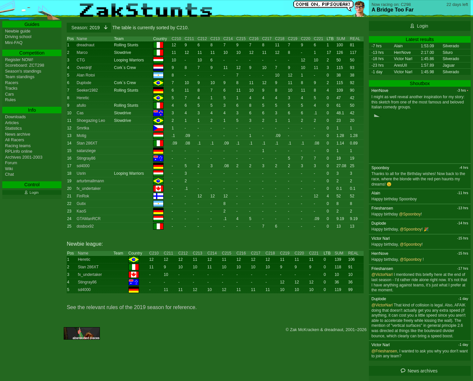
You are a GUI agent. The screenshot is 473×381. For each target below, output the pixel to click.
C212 (202, 38)
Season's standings (23, 71)
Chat (9, 174)
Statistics (13, 128)
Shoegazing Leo (91, 120)
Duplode (84, 82)
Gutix (81, 203)
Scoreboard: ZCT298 (24, 65)
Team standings (19, 76)
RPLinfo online (18, 151)
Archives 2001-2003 (23, 157)
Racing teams (18, 145)
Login (422, 26)
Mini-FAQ (13, 42)
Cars (9, 94)
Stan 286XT (87, 143)
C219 (293, 38)
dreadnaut (85, 45)
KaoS (81, 211)
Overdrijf (84, 67)
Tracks (11, 88)
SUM (340, 38)
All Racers (14, 139)
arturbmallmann (90, 181)
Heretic (83, 98)
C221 (318, 38)
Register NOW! (19, 59)
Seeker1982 (87, 90)
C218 (279, 38)
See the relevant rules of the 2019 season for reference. (132, 307)
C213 (215, 38)
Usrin (81, 173)
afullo (81, 105)
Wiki (9, 168)
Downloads (15, 116)
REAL (355, 38)
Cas (80, 113)
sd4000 (83, 166)
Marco (82, 52)
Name (82, 38)
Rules (10, 99)
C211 (189, 38)
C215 (241, 38)
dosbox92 (85, 226)
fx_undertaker (89, 188)
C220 (305, 38)
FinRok (83, 196)
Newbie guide (18, 31)
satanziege (86, 150)
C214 (228, 38)
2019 (86, 27)
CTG (81, 60)
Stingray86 (86, 158)
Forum (11, 162)
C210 (176, 38)
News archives (423, 370)
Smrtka (83, 128)
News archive (17, 134)
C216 (254, 38)
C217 (267, 38)
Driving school (18, 36)
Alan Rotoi (86, 75)
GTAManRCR (89, 218)
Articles (12, 122)
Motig (81, 135)
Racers (11, 82)
